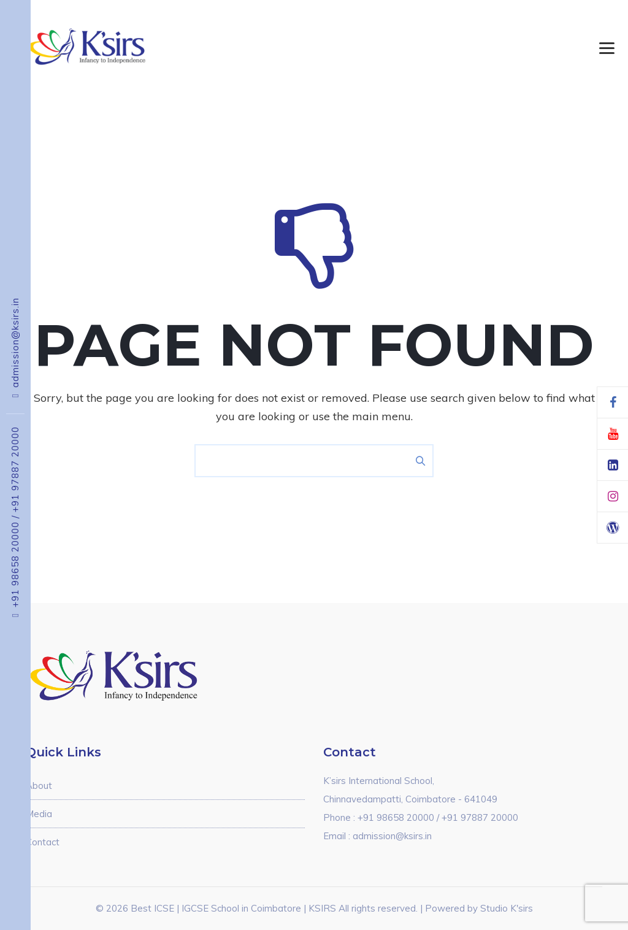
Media (39, 814)
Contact (42, 842)
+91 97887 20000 (15, 469)
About (39, 785)
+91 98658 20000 (15, 561)
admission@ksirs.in (15, 343)
